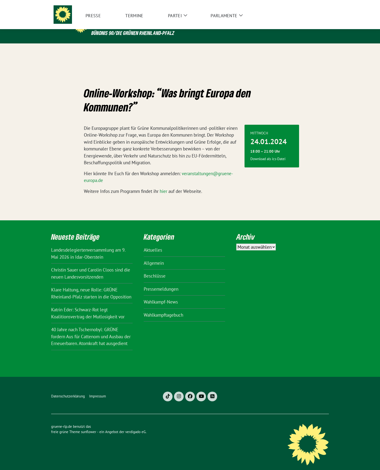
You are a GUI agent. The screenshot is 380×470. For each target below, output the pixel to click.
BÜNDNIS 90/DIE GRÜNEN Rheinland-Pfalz (132, 33)
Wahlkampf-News (161, 294)
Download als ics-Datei (267, 151)
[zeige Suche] (320, 4)
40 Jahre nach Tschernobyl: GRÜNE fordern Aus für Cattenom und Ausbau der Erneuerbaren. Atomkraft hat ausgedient (91, 329)
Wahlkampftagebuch (163, 307)
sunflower (88, 424)
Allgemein (154, 255)
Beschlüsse (155, 268)
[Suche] (313, 4)
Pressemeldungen (161, 281)
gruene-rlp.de (123, 22)
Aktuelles (153, 242)
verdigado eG (135, 424)
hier (163, 184)
